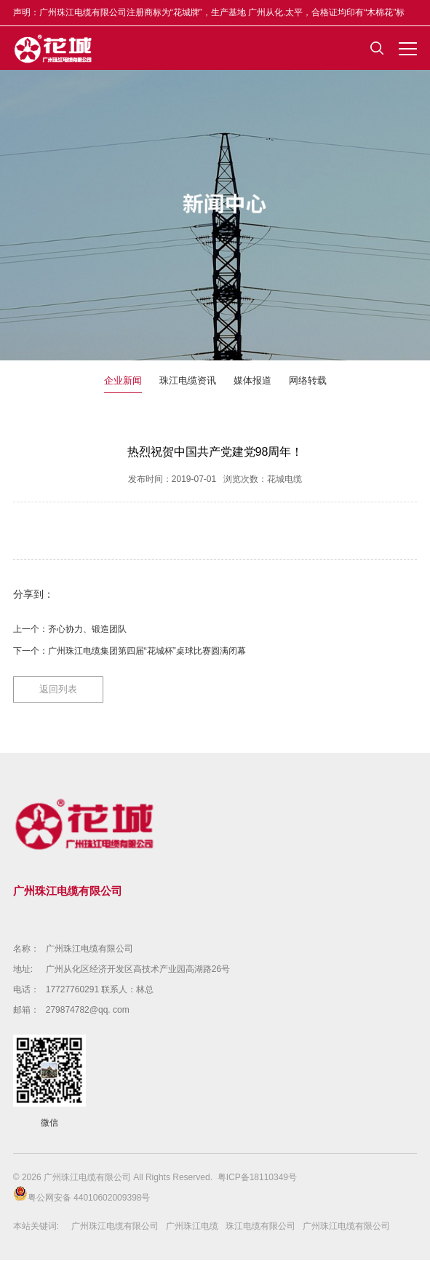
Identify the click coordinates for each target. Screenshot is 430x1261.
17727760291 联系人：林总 (100, 990)
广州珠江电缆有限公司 (89, 949)
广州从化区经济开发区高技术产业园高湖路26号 (138, 970)
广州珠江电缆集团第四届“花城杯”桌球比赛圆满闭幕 (147, 652)
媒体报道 (252, 381)
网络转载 (308, 381)
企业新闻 (123, 381)
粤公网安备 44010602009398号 (82, 1195)
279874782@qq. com (88, 1010)
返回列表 (58, 689)
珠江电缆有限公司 (260, 1227)
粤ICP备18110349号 (257, 1178)
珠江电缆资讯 (187, 381)
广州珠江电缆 (192, 1227)
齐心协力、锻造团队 (87, 630)
